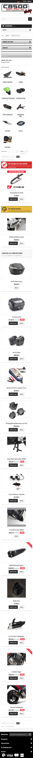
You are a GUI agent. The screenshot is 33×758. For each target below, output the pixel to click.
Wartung (7, 147)
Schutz (21, 131)
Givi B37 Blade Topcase (16, 281)
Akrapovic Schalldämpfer (16, 707)
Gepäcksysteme (20, 98)
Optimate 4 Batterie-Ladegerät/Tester (16, 388)
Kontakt (25, 1)
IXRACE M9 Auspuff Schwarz (17, 565)
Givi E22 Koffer (16, 352)
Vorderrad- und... (20, 115)
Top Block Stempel (16, 672)
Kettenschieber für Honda (16, 193)
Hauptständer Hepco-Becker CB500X (16, 459)
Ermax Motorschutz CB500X (16, 530)
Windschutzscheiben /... (8, 99)
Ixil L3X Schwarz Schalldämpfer (16, 636)
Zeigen (21, 151)
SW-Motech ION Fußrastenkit (16, 237)
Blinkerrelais (16, 601)
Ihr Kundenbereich (6, 747)
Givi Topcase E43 (16, 317)
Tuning (21, 82)
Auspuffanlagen (7, 115)
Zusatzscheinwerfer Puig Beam (16, 494)
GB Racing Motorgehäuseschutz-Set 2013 (16, 423)
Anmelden (29, 1)
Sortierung (3, 151)
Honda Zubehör (7, 82)
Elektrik (7, 131)
